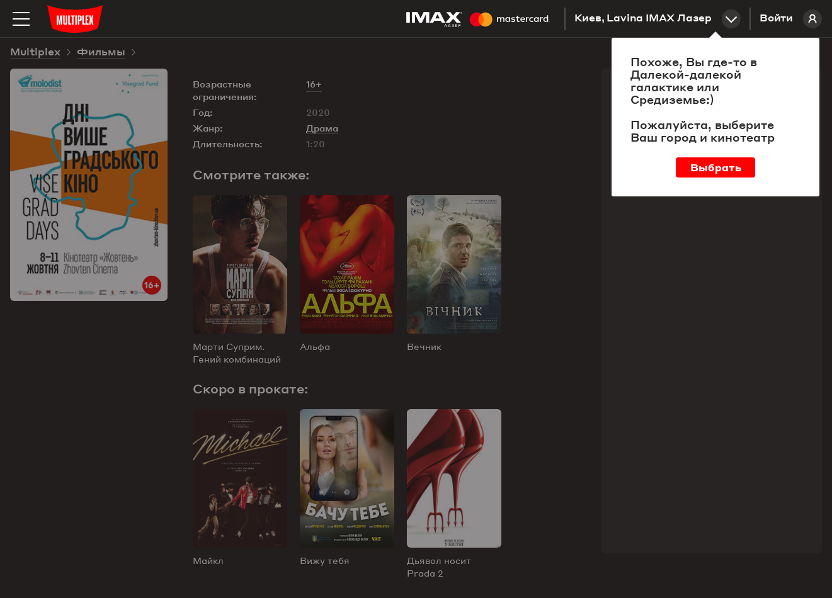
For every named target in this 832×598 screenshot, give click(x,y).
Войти (791, 18)
